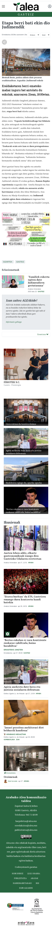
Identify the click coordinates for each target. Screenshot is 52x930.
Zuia (18, 739)
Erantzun (42, 334)
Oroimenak (10, 776)
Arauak (34, 878)
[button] (7, 376)
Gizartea (7, 262)
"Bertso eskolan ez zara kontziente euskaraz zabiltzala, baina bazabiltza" (25, 642)
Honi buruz (17, 873)
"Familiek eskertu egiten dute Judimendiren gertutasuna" (38, 281)
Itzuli (43, 35)
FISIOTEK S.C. (12, 382)
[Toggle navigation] (3, 6)
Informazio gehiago (14, 322)
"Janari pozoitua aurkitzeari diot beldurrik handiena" (24, 729)
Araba (30, 563)
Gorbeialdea (9, 739)
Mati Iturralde (12, 781)
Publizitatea (20, 878)
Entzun (32, 35)
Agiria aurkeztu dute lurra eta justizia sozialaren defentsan (22, 688)
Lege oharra (33, 873)
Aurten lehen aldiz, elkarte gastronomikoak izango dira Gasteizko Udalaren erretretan (22, 555)
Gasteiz (26, 14)
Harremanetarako (22, 883)
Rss (37, 883)
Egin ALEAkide (26, 888)
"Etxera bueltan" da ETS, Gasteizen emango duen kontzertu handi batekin (25, 599)
